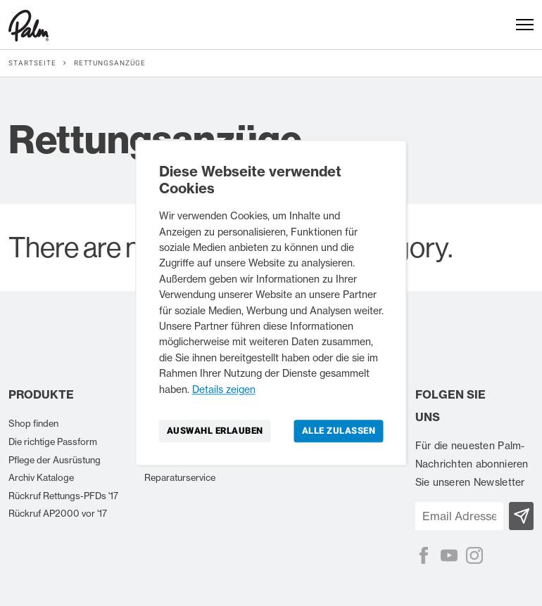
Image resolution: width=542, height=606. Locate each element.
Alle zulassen (339, 430)
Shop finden (33, 423)
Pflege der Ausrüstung (54, 459)
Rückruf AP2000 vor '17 (57, 513)
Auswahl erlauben (215, 430)
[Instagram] (474, 555)
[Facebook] (423, 555)
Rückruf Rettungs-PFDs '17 (63, 495)
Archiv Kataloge (41, 477)
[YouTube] (449, 555)
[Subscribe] (521, 516)
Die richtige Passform (52, 441)
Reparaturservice (179, 477)
